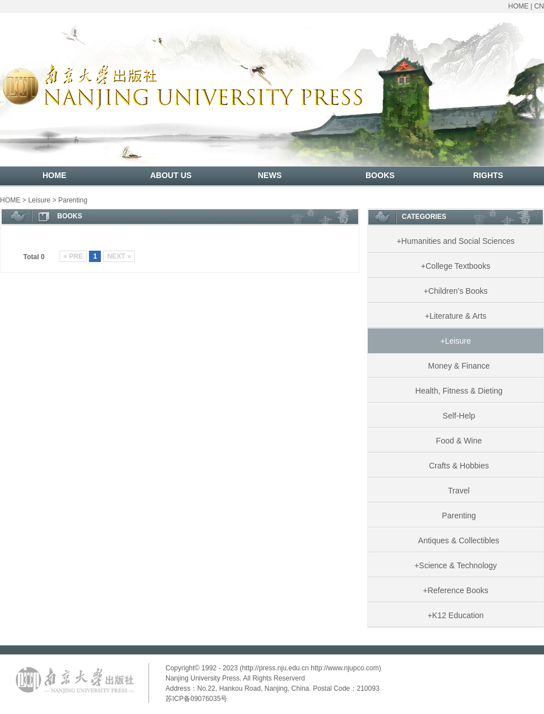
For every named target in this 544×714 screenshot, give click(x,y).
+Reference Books (455, 590)
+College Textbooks (455, 266)
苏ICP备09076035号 (196, 699)
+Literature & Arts (456, 315)
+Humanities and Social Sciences (456, 241)
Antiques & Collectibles (455, 540)
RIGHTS (488, 175)
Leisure (39, 200)
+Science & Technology (455, 565)
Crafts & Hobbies (455, 465)
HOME (518, 6)
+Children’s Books (456, 290)
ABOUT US (171, 175)
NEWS (270, 175)
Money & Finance (456, 365)
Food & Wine (456, 440)
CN (539, 6)
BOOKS (380, 175)
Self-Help (455, 415)
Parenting (72, 200)
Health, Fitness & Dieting (456, 390)
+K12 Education (455, 615)
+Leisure (455, 340)
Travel (455, 490)
